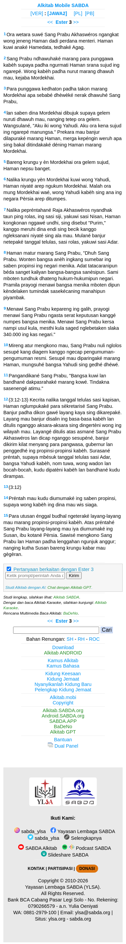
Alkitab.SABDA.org (63, 710)
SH (70, 639)
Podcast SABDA (86, 848)
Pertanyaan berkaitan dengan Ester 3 (53, 569)
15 (6, 515)
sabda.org (80, 919)
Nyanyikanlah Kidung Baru (63, 684)
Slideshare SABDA (65, 855)
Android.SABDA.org (63, 715)
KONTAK (36, 868)
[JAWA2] (57, 13)
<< (50, 22)
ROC (94, 639)
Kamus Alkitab (63, 660)
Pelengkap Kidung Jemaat (63, 689)
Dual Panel (63, 746)
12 (6, 399)
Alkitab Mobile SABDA (63, 5)
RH (81, 639)
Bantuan (63, 739)
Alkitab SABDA (66, 597)
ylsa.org (56, 919)
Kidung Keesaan (63, 673)
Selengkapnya (82, 838)
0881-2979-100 (40, 912)
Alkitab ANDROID (63, 652)
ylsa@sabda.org (92, 912)
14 (6, 498)
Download (63, 647)
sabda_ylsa (30, 831)
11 (6, 375)
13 (6, 487)
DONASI (87, 868)
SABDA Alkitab (37, 848)
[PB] (89, 13)
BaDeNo (70, 613)
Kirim (74, 575)
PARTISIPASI (60, 868)
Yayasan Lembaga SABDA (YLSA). (63, 887)
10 (6, 345)
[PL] (78, 13)
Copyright (63, 702)
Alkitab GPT (63, 732)
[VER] (37, 13)
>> (76, 22)
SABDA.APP (63, 721)
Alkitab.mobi (63, 697)
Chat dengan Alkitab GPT (69, 587)
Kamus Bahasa (63, 666)
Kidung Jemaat (63, 679)
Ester (61, 22)
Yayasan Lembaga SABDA (82, 831)
